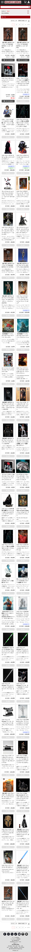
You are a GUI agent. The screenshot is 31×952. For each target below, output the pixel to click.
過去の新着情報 (5, 13)
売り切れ (8, 137)
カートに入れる (8, 60)
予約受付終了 (23, 101)
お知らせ (5, 11)
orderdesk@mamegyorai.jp (16, 948)
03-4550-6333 (15, 944)
